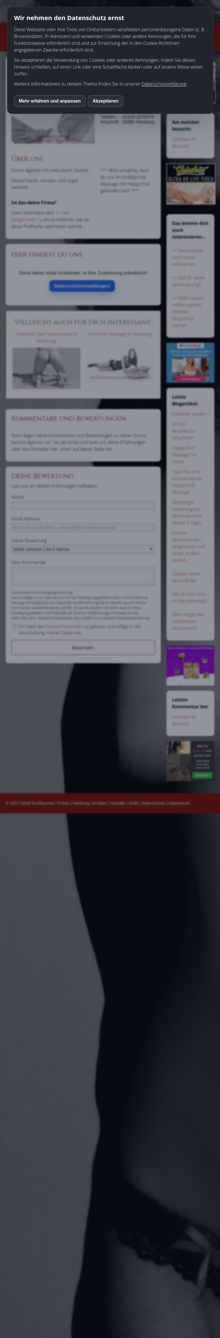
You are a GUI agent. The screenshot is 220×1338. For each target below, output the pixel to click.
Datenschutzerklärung (164, 84)
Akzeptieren (105, 101)
